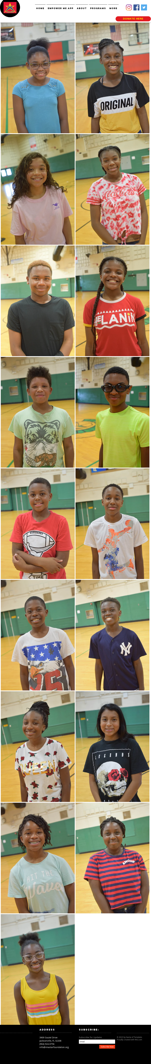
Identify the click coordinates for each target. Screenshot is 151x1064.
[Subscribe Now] (107, 1047)
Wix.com (138, 1039)
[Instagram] (129, 7)
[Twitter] (144, 7)
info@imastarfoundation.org (54, 1047)
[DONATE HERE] (133, 18)
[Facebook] (136, 7)
